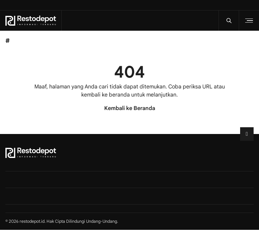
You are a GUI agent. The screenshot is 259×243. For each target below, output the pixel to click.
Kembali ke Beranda (129, 108)
